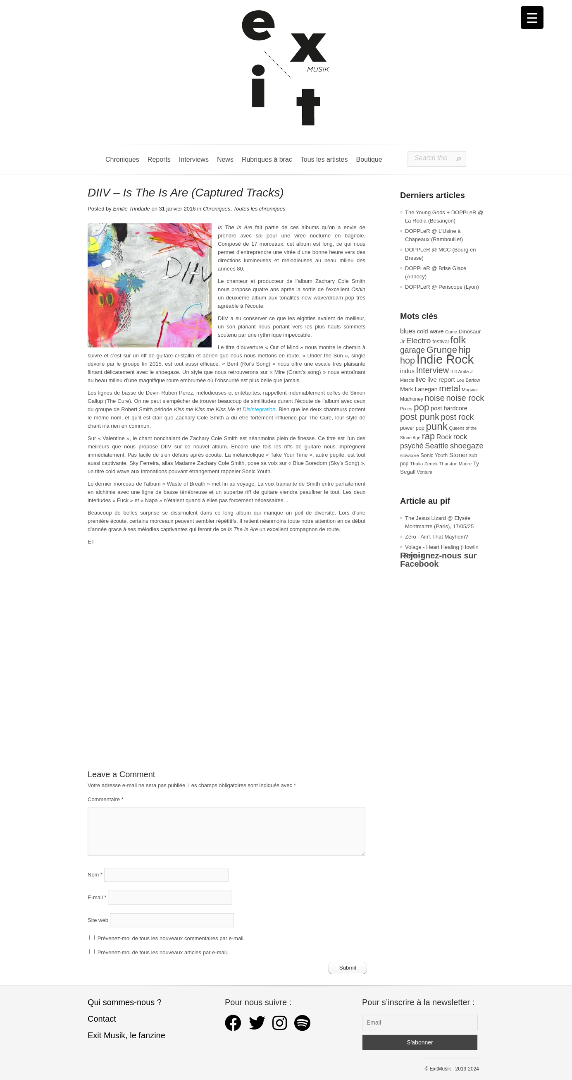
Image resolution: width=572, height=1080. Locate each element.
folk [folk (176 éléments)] (458, 339)
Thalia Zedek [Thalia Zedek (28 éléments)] (424, 463)
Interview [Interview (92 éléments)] (432, 370)
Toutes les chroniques (259, 209)
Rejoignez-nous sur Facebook (438, 559)
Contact (102, 1018)
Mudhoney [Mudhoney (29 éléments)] (411, 399)
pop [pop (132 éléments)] (421, 407)
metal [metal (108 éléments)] (449, 388)
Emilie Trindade (131, 209)
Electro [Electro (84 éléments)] (418, 340)
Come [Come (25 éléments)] (451, 331)
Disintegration (259, 409)
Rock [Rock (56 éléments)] (444, 437)
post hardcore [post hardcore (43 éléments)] (449, 408)
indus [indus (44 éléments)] (407, 371)
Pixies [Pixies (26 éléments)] (406, 408)
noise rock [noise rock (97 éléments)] (465, 397)
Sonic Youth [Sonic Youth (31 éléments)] (434, 455)
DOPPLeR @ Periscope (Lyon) (442, 287)
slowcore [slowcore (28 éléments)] (409, 455)
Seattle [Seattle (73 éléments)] (436, 446)
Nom (95, 875)
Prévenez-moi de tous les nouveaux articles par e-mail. (163, 952)
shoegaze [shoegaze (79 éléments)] (467, 445)
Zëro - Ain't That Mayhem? (436, 537)
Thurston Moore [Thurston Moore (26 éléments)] (455, 463)
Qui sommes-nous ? (125, 1002)
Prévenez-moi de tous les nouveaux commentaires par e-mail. (171, 938)
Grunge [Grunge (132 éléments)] (442, 350)
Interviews (194, 159)
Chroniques (122, 159)
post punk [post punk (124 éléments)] (419, 417)
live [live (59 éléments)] (420, 379)
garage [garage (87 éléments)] (412, 349)
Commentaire (106, 799)
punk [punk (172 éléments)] (436, 426)
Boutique (369, 159)
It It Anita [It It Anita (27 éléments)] (459, 371)
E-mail (97, 897)
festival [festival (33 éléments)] (440, 341)
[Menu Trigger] (532, 17)
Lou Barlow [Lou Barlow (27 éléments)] (468, 380)
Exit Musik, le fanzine (126, 1035)
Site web (98, 920)
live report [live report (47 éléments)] (441, 379)
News (225, 159)
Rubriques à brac (267, 159)
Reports (159, 159)
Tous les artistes (324, 159)
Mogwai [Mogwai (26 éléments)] (469, 389)
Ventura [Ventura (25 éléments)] (424, 471)
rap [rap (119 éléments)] (428, 436)
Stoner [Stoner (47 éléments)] (458, 454)
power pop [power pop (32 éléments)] (412, 428)
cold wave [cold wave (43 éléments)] (430, 331)
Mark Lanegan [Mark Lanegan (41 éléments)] (419, 389)
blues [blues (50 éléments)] (407, 331)
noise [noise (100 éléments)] (434, 397)
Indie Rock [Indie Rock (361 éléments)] (445, 359)
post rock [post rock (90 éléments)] (457, 416)
